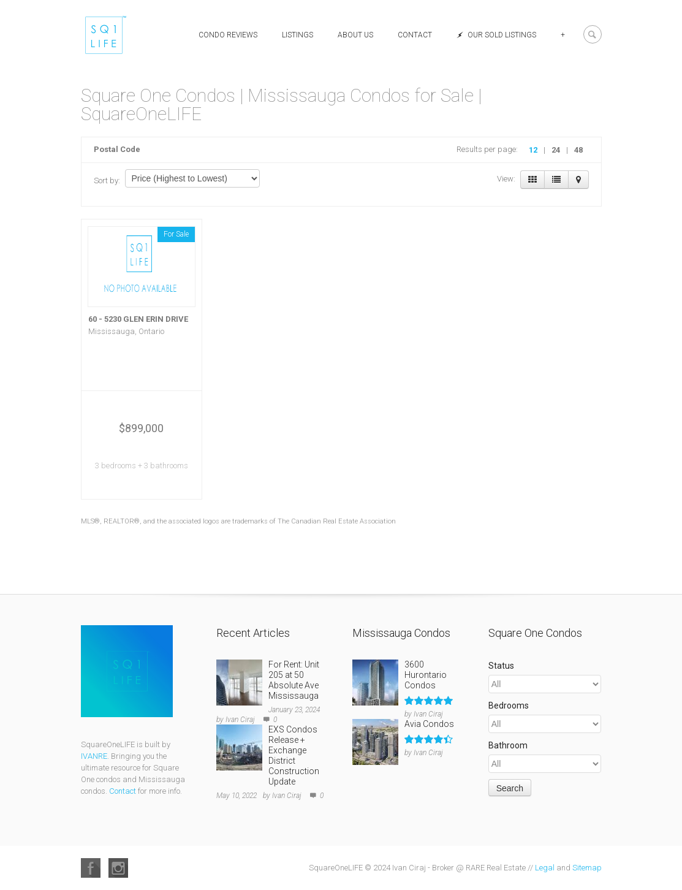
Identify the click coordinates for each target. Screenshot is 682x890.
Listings (297, 35)
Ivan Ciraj (240, 719)
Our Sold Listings (496, 35)
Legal (545, 867)
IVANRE (94, 756)
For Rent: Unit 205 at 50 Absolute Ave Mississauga (293, 680)
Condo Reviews (228, 35)
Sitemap (587, 867)
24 (555, 149)
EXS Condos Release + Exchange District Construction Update (293, 755)
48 (578, 149)
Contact (415, 35)
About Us (355, 35)
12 (533, 149)
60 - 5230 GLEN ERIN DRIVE (138, 319)
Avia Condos (429, 724)
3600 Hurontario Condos (425, 675)
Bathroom (508, 745)
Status (501, 666)
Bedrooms (508, 705)
